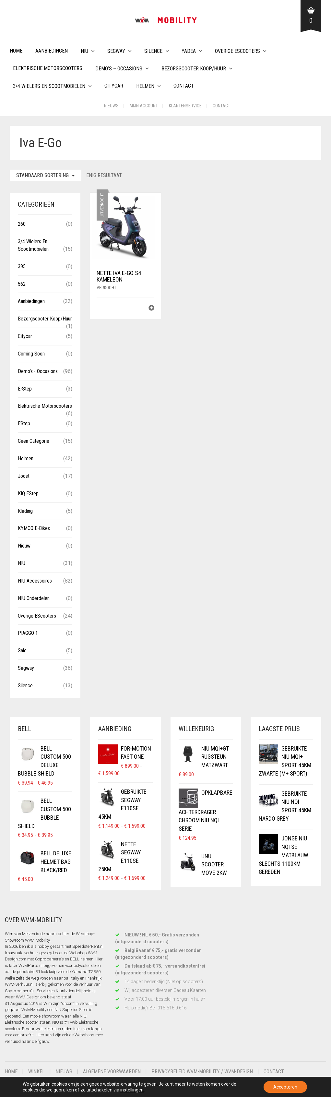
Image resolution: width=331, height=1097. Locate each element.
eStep (24, 423)
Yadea (189, 51)
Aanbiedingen (51, 51)
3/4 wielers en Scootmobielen (49, 86)
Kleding (25, 511)
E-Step (25, 389)
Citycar (113, 86)
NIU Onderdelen (34, 598)
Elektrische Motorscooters (47, 68)
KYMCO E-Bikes (34, 528)
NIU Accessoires (35, 581)
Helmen (145, 86)
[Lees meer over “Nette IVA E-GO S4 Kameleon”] (151, 309)
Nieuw (24, 546)
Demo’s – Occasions (118, 69)
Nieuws (111, 105)
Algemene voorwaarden (112, 1071)
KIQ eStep (28, 493)
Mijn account (144, 105)
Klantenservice (185, 105)
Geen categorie (33, 441)
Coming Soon (31, 354)
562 (22, 284)
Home (16, 51)
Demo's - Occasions (38, 371)
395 (22, 266)
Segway (116, 51)
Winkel (36, 1071)
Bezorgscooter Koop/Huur (193, 69)
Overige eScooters (237, 51)
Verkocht (106, 287)
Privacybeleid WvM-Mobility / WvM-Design (202, 1071)
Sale (22, 650)
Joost (24, 476)
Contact (183, 86)
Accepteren (285, 1087)
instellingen (132, 1089)
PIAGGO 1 (28, 633)
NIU (84, 51)
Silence (153, 51)
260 (22, 224)
